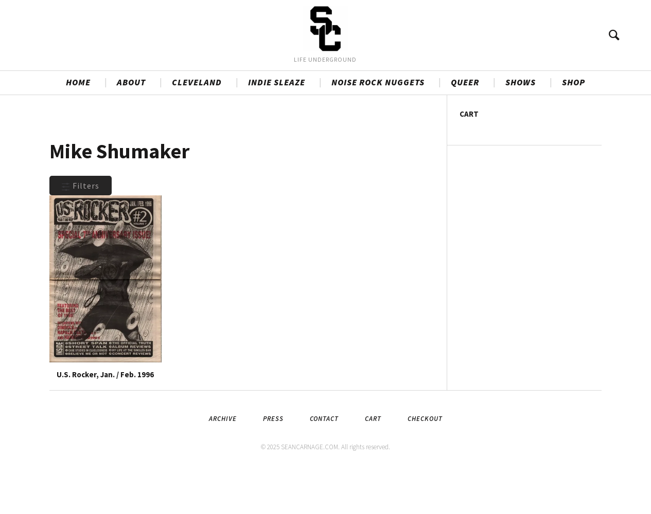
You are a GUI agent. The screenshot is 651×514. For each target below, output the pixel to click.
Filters (80, 227)
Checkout (425, 459)
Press (273, 459)
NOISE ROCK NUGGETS (378, 124)
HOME (78, 124)
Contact (324, 459)
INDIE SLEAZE (276, 124)
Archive (223, 459)
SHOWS (520, 124)
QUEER (465, 124)
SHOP (573, 124)
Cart (373, 459)
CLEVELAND (197, 124)
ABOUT (131, 124)
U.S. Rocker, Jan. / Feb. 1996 (105, 415)
